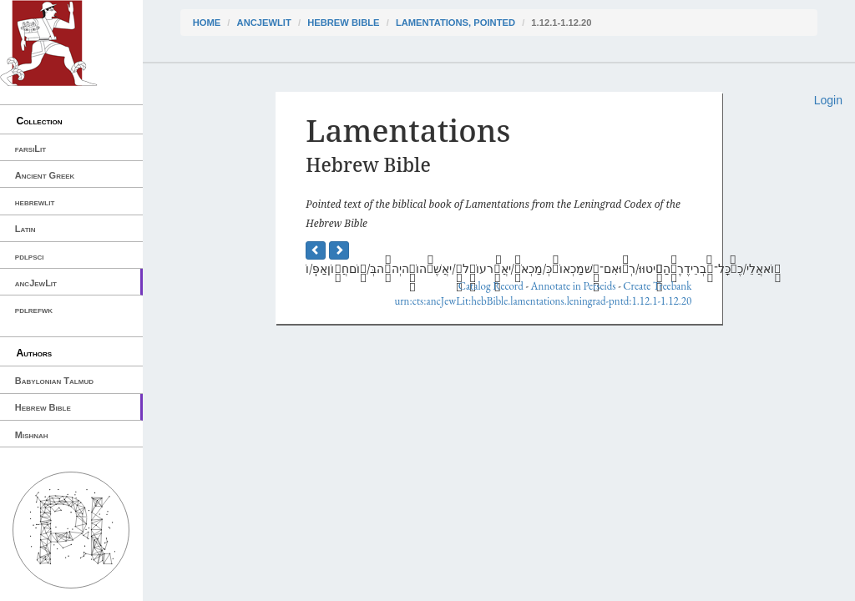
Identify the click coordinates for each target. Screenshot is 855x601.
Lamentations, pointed (455, 23)
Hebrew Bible (43, 407)
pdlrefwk (34, 310)
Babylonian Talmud (54, 381)
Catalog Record (491, 286)
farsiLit (30, 149)
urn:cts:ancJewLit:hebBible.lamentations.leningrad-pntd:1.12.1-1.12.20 (542, 301)
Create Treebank (657, 286)
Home (207, 23)
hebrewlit (35, 202)
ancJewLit (36, 283)
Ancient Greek (45, 175)
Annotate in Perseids (573, 286)
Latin (25, 229)
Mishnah (31, 435)
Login (828, 100)
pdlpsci (29, 256)
